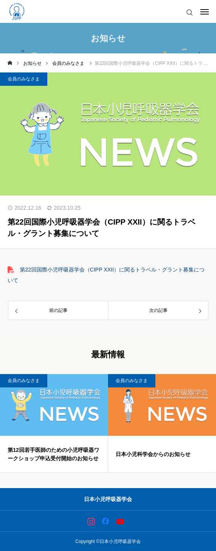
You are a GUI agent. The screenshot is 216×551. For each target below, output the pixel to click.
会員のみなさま (24, 79)
